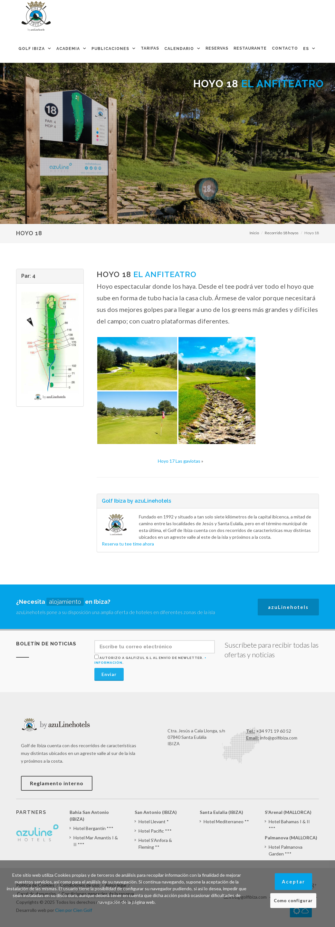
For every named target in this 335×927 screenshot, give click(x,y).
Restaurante (250, 48)
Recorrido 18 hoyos (282, 232)
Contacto (285, 48)
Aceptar (293, 881)
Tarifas (150, 48)
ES (306, 48)
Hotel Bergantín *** (93, 828)
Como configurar (293, 900)
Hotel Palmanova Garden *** (285, 850)
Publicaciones (110, 48)
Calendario (179, 48)
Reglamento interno (56, 783)
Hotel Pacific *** (155, 831)
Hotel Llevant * (154, 821)
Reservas (217, 48)
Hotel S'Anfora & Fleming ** (155, 843)
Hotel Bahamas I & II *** (289, 825)
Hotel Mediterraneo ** (226, 821)
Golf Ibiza (31, 48)
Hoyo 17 (179, 461)
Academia (68, 48)
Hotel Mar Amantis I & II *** (95, 841)
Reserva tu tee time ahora (128, 543)
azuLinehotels (288, 607)
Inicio (254, 232)
